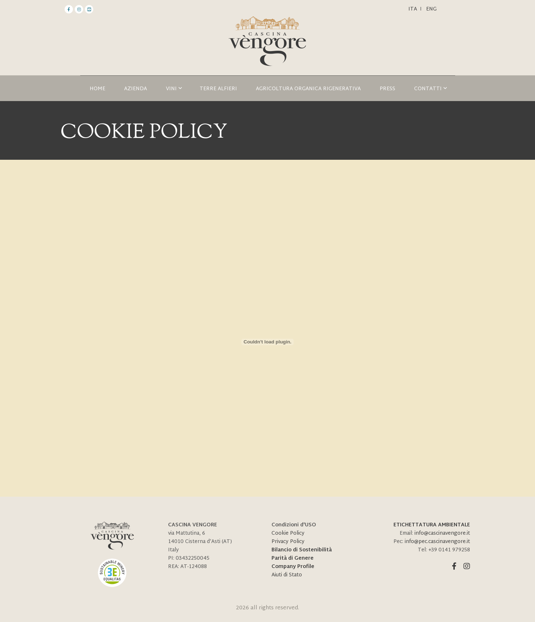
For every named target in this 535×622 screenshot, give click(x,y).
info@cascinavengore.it (442, 533)
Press (387, 88)
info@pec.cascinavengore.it (437, 541)
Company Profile (292, 566)
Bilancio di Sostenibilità (301, 550)
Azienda (135, 88)
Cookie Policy (288, 533)
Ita (412, 9)
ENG (431, 9)
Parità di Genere (292, 558)
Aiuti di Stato (286, 575)
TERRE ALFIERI (218, 88)
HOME (97, 88)
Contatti (430, 88)
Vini (174, 88)
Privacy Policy (288, 541)
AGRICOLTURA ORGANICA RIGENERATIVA (308, 88)
